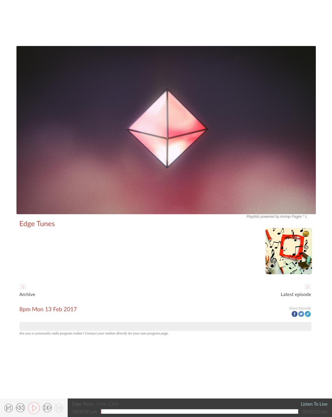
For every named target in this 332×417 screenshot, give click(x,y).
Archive (27, 294)
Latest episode (296, 294)
